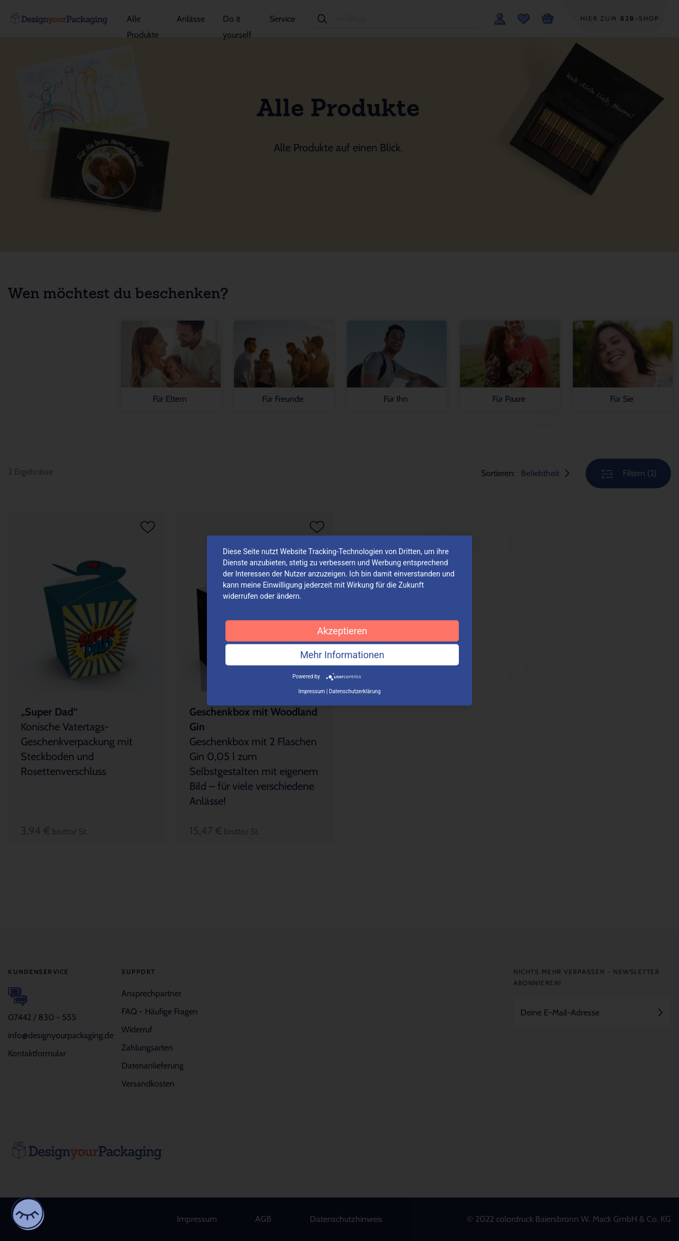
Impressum (311, 691)
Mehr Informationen (342, 654)
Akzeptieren (342, 630)
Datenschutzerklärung (354, 691)
